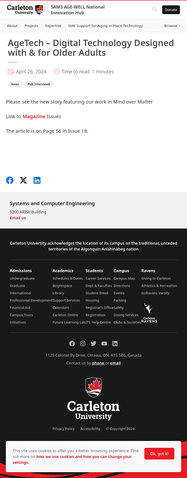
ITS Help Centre (98, 322)
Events (119, 293)
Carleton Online (65, 315)
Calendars (61, 307)
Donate (170, 9)
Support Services (66, 300)
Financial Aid (20, 307)
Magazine (33, 116)
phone (98, 363)
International (20, 293)
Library (58, 293)
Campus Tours (21, 315)
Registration (96, 315)
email (115, 363)
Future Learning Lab (69, 322)
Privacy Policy (64, 428)
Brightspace (62, 285)
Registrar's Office (100, 307)
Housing (92, 300)
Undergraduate (22, 278)
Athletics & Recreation (159, 285)
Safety (119, 307)
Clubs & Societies (127, 322)
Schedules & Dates (68, 278)
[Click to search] (154, 9)
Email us (18, 217)
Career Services (98, 278)
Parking (120, 300)
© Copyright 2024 (120, 428)
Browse (169, 25)
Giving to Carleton (156, 278)
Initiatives (18, 322)
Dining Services (126, 315)
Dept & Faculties (99, 285)
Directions (122, 285)
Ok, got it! (159, 453)
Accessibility (90, 428)
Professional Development (31, 300)
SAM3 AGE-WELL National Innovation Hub (78, 10)
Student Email (97, 293)
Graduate (17, 285)
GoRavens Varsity (155, 293)
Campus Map (124, 278)
